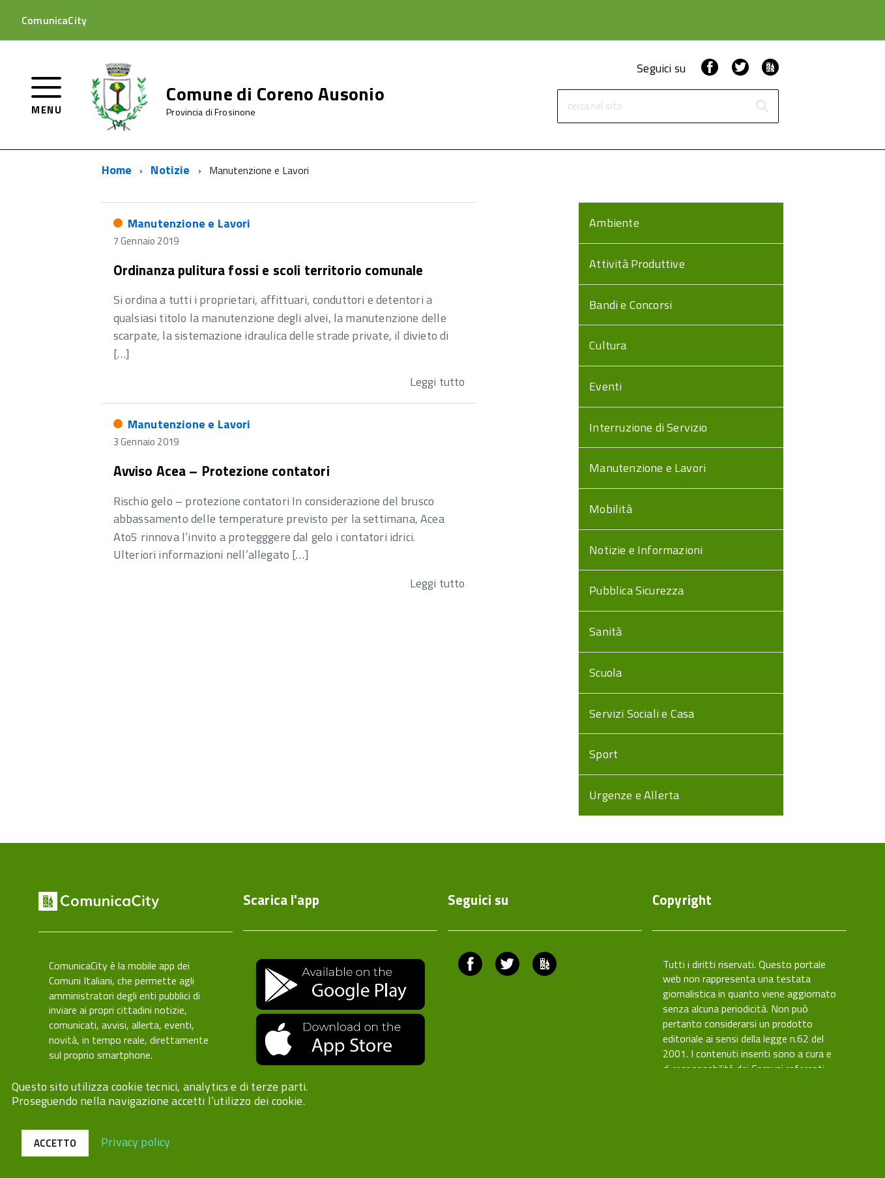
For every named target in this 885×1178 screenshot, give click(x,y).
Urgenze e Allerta (634, 795)
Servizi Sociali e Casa (641, 713)
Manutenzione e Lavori (189, 223)
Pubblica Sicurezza (636, 590)
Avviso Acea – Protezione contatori (221, 470)
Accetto (55, 1143)
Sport (603, 754)
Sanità (605, 631)
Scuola (605, 672)
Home (117, 170)
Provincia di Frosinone (210, 112)
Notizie (170, 170)
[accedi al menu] (46, 94)
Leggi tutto (437, 381)
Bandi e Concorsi (630, 305)
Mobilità (610, 509)
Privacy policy (136, 1141)
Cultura (607, 345)
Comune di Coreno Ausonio (275, 94)
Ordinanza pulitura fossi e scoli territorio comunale (268, 269)
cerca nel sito (595, 106)
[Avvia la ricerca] (762, 106)
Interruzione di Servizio (648, 427)
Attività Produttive (636, 263)
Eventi (605, 386)
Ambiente (614, 222)
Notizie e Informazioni (646, 550)
